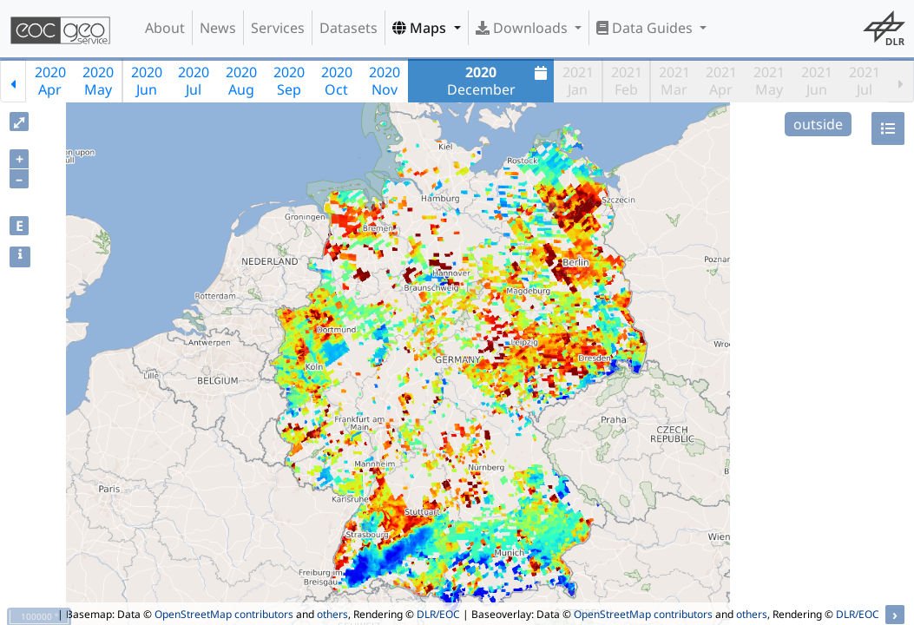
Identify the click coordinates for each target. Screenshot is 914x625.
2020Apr (50, 80)
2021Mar (674, 80)
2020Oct (336, 80)
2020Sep (289, 80)
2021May (769, 80)
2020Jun (146, 80)
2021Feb (626, 80)
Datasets (348, 27)
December (499, 80)
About (165, 27)
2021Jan (578, 80)
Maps (421, 27)
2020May (98, 80)
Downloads (523, 27)
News (218, 27)
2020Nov (384, 80)
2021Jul (864, 80)
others (332, 614)
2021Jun (816, 80)
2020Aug (241, 80)
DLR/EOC (438, 614)
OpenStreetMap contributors (224, 614)
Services (278, 27)
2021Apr (721, 80)
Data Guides (646, 27)
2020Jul (193, 80)
